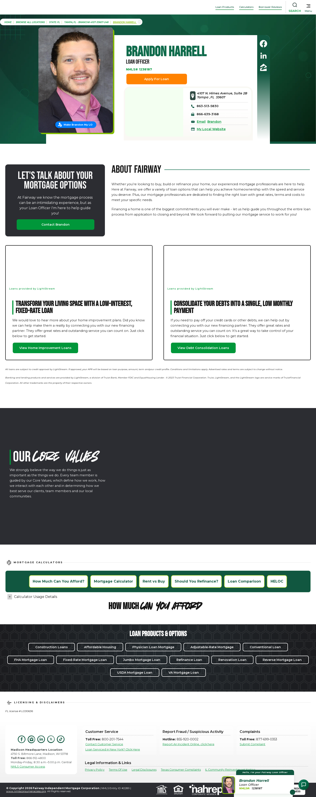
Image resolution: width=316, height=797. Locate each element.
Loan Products (224, 7)
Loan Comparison (244, 581)
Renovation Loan (232, 660)
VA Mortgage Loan (184, 673)
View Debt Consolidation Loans (203, 348)
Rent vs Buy (154, 581)
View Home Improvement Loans (45, 348)
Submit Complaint (252, 744)
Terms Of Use (118, 769)
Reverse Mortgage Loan (282, 660)
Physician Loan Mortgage (153, 647)
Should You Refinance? (196, 581)
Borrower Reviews (270, 7)
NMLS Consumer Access (28, 766)
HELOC (277, 581)
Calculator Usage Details (35, 597)
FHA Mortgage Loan (30, 660)
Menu (308, 11)
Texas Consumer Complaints (181, 769)
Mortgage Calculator (113, 581)
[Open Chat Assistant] (303, 784)
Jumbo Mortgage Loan (141, 660)
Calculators (246, 7)
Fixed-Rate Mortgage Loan (85, 660)
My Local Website (211, 129)
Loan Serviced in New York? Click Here (112, 749)
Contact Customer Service (104, 744)
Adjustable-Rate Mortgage (211, 647)
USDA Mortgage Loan (134, 673)
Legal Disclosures (144, 769)
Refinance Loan (189, 660)
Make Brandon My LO (78, 124)
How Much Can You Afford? (58, 581)
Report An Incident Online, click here (188, 744)
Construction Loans (51, 647)
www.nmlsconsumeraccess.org (26, 791)
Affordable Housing (100, 647)
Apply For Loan (156, 79)
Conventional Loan (265, 647)
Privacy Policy (94, 769)
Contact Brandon (55, 225)
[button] (258, 782)
